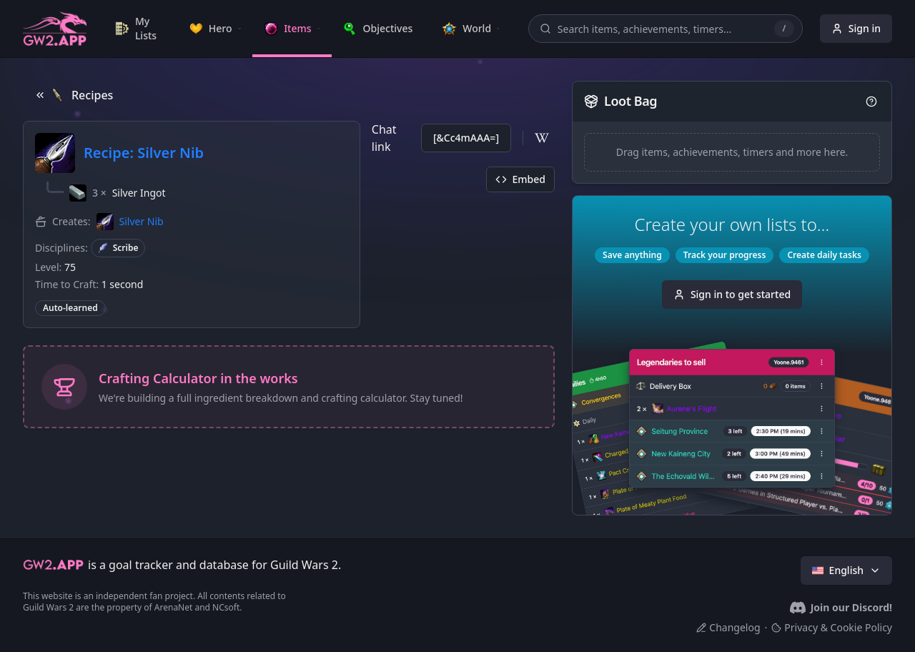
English (846, 570)
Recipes (73, 95)
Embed (520, 179)
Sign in (856, 28)
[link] (140, 28)
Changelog (728, 627)
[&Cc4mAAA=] (466, 137)
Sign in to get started (732, 294)
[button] (117, 193)
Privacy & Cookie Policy (831, 627)
